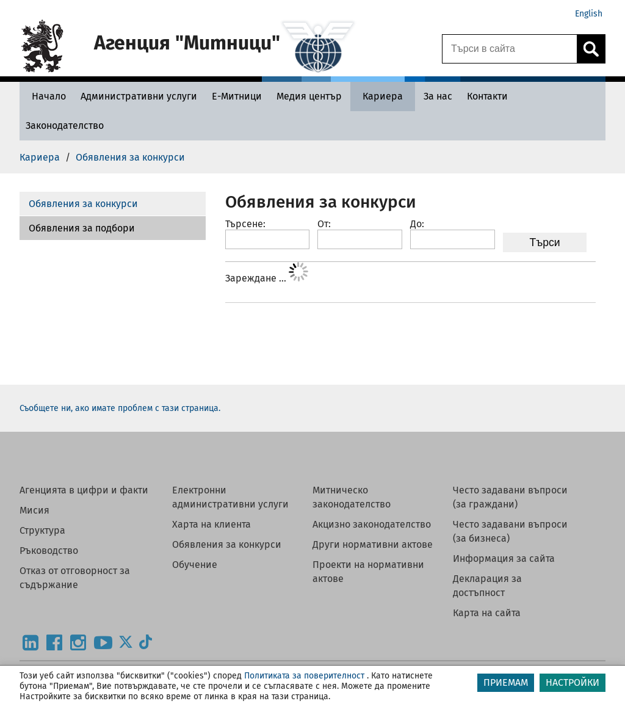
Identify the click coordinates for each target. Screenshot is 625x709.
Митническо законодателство (351, 497)
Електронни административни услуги (230, 497)
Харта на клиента (211, 524)
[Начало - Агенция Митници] (46, 96)
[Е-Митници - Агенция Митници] (237, 96)
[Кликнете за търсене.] (591, 49)
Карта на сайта (487, 613)
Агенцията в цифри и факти (84, 490)
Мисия (34, 510)
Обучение (194, 564)
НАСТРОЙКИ (572, 682)
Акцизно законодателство (371, 524)
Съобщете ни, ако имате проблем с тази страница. (120, 408)
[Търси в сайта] (510, 49)
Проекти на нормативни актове (368, 571)
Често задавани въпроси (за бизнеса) (510, 531)
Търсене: (245, 224)
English (588, 14)
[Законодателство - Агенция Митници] (65, 125)
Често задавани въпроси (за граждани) (510, 497)
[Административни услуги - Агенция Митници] (138, 96)
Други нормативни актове (372, 544)
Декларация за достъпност (487, 585)
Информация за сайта (504, 558)
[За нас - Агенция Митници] (437, 96)
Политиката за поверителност (304, 676)
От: (324, 224)
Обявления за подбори (82, 228)
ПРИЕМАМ (505, 682)
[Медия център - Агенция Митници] (309, 96)
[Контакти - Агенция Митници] (487, 96)
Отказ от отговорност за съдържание (75, 578)
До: (417, 224)
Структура (42, 530)
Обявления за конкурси (83, 203)
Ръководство (49, 550)
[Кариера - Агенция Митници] (382, 96)
